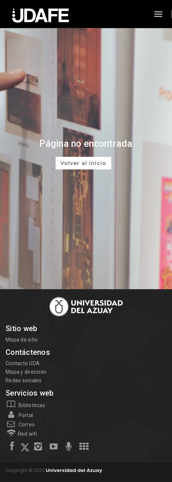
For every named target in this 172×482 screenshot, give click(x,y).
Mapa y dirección (26, 372)
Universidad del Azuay (74, 470)
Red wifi (21, 434)
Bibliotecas (25, 405)
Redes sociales (24, 380)
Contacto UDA (23, 363)
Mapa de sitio (22, 340)
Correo (20, 424)
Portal (19, 415)
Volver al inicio (83, 163)
